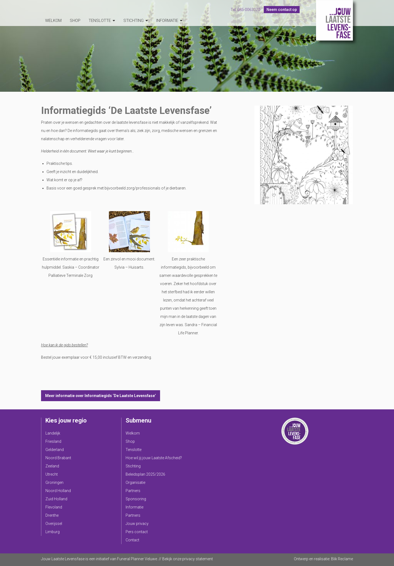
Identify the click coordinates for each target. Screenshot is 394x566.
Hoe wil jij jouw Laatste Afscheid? (154, 458)
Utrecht (51, 474)
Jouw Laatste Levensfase (334, 20)
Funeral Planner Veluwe (137, 559)
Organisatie (135, 482)
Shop (75, 20)
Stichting (133, 20)
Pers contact (137, 532)
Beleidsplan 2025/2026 (145, 474)
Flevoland (53, 507)
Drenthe (52, 515)
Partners (133, 491)
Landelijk (52, 433)
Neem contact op (281, 9)
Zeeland (52, 466)
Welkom (53, 20)
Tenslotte (100, 20)
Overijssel (53, 523)
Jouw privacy (137, 523)
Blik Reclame (342, 559)
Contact (132, 540)
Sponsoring (136, 499)
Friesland (53, 441)
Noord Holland (58, 491)
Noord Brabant (58, 458)
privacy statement (197, 559)
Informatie (167, 20)
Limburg (52, 532)
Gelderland (54, 449)
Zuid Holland (56, 499)
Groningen (54, 482)
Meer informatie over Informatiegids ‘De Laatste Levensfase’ (100, 395)
